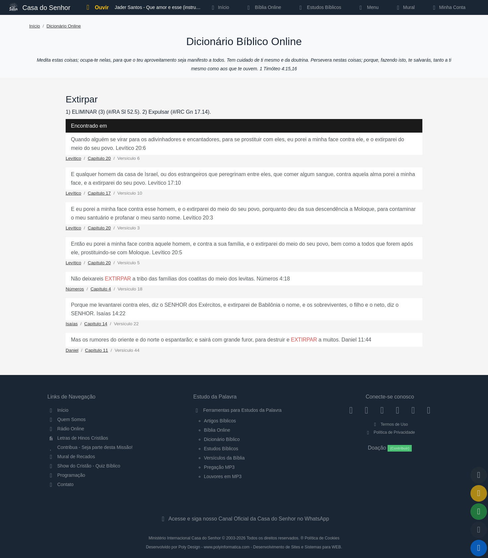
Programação (66, 475)
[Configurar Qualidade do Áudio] (478, 530)
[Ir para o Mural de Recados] (478, 493)
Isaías (72, 323)
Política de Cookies (322, 538)
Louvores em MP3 (223, 476)
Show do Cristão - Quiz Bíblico (83, 465)
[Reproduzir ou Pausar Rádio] (478, 548)
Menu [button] (368, 7)
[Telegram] (429, 410)
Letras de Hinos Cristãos (77, 438)
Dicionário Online (63, 26)
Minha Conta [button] (448, 7)
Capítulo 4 (101, 288)
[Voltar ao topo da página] (478, 475)
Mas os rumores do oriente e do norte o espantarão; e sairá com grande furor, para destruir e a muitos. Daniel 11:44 (221, 339)
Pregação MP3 (219, 467)
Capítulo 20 (99, 158)
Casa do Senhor (39, 6)
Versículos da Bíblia (224, 458)
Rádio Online (65, 428)
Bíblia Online (263, 7)
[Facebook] (351, 410)
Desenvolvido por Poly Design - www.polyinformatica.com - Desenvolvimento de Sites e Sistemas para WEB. (244, 547)
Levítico (73, 158)
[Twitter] (382, 410)
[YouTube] (397, 410)
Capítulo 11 (96, 350)
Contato (60, 484)
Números (75, 288)
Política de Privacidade (390, 432)
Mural (405, 7)
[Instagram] (366, 410)
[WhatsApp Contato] (413, 410)
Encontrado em (89, 126)
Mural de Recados (71, 456)
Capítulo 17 (99, 193)
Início (34, 26)
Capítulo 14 (95, 323)
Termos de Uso (390, 424)
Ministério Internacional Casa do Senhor (185, 538)
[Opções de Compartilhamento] (478, 511)
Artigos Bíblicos (220, 420)
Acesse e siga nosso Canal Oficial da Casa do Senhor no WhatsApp (244, 519)
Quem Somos (66, 419)
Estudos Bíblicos (319, 7)
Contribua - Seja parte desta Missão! (90, 447)
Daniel (72, 350)
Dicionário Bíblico (222, 439)
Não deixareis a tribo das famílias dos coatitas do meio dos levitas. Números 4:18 (180, 278)
